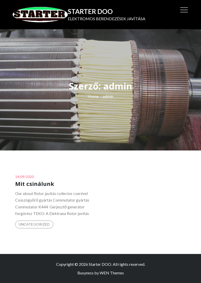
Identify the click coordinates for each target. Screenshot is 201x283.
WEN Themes (112, 272)
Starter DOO (90, 11)
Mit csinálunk (34, 183)
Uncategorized (34, 224)
